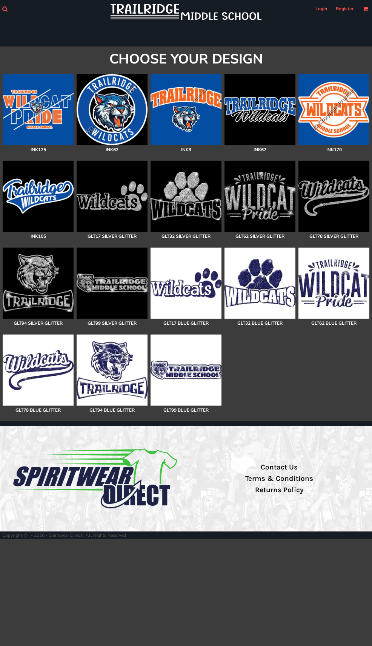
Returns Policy (279, 490)
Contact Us (279, 467)
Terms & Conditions (279, 478)
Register (345, 9)
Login (321, 9)
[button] (5, 9)
